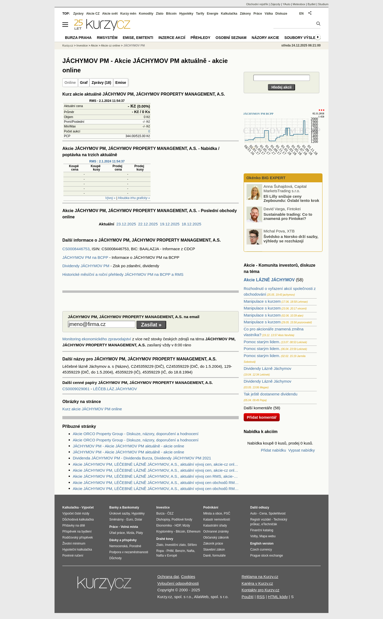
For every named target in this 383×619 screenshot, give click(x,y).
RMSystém (107, 38)
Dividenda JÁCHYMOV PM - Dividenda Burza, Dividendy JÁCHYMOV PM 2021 (142, 458)
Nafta (190, 551)
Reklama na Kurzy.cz (260, 576)
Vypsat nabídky (301, 450)
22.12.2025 (148, 224)
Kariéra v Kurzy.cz (257, 583)
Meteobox (299, 4)
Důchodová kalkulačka (78, 519)
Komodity (146, 13)
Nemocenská (118, 546)
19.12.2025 (169, 224)
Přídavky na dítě (73, 525)
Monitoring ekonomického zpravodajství (96, 339)
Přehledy (200, 38)
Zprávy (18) (101, 82)
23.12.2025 (126, 224)
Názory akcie (265, 38)
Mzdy (186, 525)
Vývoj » (110, 198)
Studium (323, 4)
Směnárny (116, 519)
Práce (258, 13)
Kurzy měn (128, 13)
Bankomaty (130, 507)
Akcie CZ (92, 13)
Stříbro (192, 545)
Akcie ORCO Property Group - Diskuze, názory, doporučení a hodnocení (136, 433)
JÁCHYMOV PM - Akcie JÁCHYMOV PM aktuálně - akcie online (128, 446)
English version (261, 543)
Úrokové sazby (119, 513)
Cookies (188, 576)
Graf (84, 82)
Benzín (180, 551)
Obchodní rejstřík (257, 4)
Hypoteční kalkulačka (77, 549)
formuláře (219, 555)
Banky (114, 507)
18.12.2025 (191, 224)
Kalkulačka (229, 13)
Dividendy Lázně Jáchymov (267, 368)
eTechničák (269, 524)
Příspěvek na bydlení (77, 531)
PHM (169, 551)
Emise (120, 82)
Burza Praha (78, 38)
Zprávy (78, 13)
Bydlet (312, 4)
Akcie (94, 45)
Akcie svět (110, 13)
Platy (139, 533)
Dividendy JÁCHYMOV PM (85, 266)
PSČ (227, 513)
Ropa (160, 551)
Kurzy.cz (67, 45)
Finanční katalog (261, 530)
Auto (253, 513)
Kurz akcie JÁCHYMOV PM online (92, 409)
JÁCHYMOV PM (134, 45)
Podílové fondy (181, 519)
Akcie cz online (110, 45)
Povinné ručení (72, 555)
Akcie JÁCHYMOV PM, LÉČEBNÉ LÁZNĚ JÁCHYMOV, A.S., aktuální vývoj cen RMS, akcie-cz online (156, 476)
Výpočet (87, 507)
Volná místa (129, 527)
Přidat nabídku (273, 450)
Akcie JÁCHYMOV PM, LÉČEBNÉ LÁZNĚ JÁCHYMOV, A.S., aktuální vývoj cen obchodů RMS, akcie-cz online (156, 482)
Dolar (138, 519)
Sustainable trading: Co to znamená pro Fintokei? (288, 216)
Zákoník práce (213, 543)
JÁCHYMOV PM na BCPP (85, 257)
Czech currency (261, 549)
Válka (269, 13)
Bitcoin (171, 13)
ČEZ (170, 513)
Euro (129, 519)
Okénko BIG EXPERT (265, 178)
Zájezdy (275, 4)
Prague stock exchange (266, 555)
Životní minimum (73, 543)
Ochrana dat (168, 576)
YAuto (286, 4)
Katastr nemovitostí (216, 519)
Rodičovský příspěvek (77, 537)
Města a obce (212, 513)
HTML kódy (278, 596)
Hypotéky (186, 13)
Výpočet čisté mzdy (75, 513)
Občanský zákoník (216, 537)
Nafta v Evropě (166, 555)
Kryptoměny (164, 531)
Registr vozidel (260, 519)
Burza (160, 513)
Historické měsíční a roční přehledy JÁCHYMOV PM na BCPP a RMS (122, 274)
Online (70, 82)
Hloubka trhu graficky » (134, 198)
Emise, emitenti (138, 38)
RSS (261, 596)
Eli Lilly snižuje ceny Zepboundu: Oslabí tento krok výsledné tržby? (283, 200)
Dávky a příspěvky (123, 540)
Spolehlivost (277, 513)
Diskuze (281, 13)
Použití (248, 596)
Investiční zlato (175, 545)
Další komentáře (258, 408)
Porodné (135, 546)
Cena (263, 513)
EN (301, 13)
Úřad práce (117, 533)
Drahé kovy (164, 539)
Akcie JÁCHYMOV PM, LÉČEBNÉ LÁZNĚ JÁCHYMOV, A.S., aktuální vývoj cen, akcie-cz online (156, 464)
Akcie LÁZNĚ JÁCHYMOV (269, 280)
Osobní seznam (231, 38)
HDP (178, 525)
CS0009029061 (76, 389)
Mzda (130, 533)
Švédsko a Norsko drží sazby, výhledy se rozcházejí (291, 238)
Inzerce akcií (171, 38)
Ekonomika (164, 525)
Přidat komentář (262, 417)
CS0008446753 (75, 249)
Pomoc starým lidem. (262, 342)
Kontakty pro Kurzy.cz (260, 590)
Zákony (245, 13)
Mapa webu (267, 536)
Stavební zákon (214, 549)
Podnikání (210, 507)
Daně (207, 555)
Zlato (160, 13)
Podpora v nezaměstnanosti (128, 552)
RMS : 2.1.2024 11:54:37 (106, 161)
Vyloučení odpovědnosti (178, 583)
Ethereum (193, 531)
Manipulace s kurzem (262, 301)
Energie (212, 13)
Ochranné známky (216, 531)
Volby (254, 536)
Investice (82, 45)
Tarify (200, 13)
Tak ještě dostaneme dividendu (270, 394)
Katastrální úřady (215, 525)
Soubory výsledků (304, 38)
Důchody (115, 558)
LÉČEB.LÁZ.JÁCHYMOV (115, 389)
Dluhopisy (163, 519)
